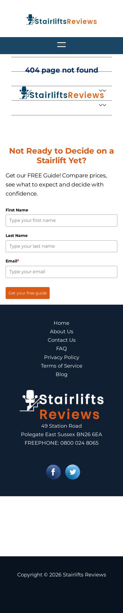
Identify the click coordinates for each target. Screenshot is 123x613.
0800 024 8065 (79, 443)
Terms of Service (61, 366)
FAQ (61, 348)
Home (61, 323)
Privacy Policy (61, 357)
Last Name (17, 235)
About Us (61, 331)
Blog (61, 374)
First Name (17, 210)
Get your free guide (27, 293)
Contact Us (62, 340)
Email (12, 261)
